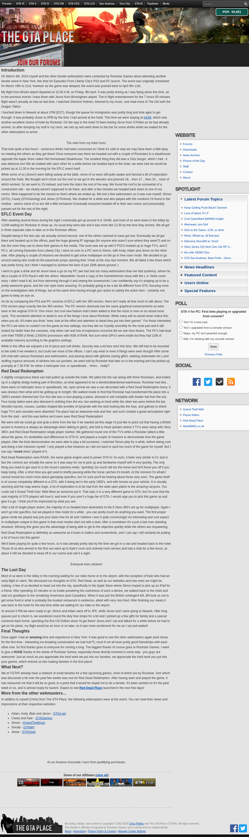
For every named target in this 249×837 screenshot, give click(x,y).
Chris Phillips (136, 823)
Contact (188, 172)
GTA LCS (89, 3)
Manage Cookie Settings (132, 831)
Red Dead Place (193, 420)
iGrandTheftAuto (34, 723)
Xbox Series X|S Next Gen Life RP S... (208, 246)
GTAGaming (44, 718)
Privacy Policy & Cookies (102, 831)
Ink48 (147, 117)
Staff (186, 166)
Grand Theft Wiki (193, 409)
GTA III (139, 3)
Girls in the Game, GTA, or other (204, 230)
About (186, 177)
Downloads (190, 149)
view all (101, 775)
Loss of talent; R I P (196, 213)
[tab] (213, 199)
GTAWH (28, 727)
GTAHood (28, 732)
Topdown (152, 3)
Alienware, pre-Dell (196, 224)
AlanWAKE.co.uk (193, 426)
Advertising (79, 831)
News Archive (191, 155)
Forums (7, 3)
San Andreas (107, 3)
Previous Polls (213, 354)
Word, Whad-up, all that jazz (201, 235)
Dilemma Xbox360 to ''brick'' (201, 241)
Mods (166, 3)
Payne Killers (191, 414)
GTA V (32, 3)
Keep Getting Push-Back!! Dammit (205, 207)
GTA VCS (73, 3)
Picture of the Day (194, 160)
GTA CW (59, 3)
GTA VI (20, 3)
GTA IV (45, 3)
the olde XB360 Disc (197, 252)
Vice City (124, 3)
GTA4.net (59, 713)
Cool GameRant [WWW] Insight (204, 218)
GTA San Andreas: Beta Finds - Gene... (208, 257)
